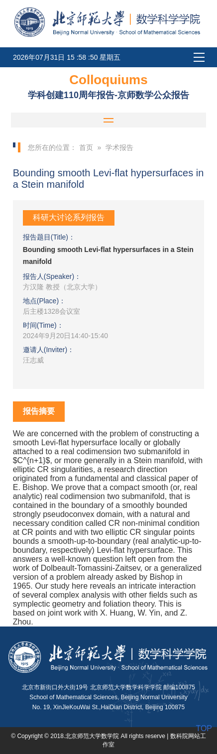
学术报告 (119, 147)
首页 (86, 147)
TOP (204, 728)
